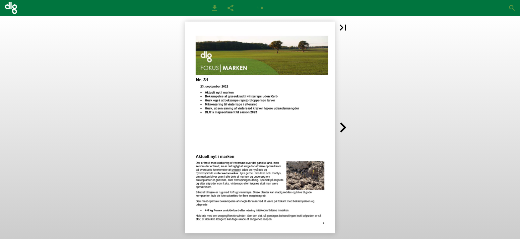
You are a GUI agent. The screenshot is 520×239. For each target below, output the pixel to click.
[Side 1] (260, 8)
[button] (215, 8)
